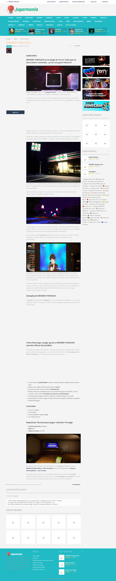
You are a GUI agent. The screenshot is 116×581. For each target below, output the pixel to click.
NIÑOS (89, 21)
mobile (29, 484)
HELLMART (58, 29)
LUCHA (60, 21)
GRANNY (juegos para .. (96, 164)
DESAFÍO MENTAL (13, 21)
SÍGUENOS (105, 2)
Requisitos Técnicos (38, 569)
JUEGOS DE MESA (49, 21)
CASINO (58, 18)
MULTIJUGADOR (78, 21)
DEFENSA (93, 18)
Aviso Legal (36, 556)
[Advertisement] (77, 9)
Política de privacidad (39, 567)
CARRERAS (49, 18)
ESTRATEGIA (37, 21)
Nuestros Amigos (38, 563)
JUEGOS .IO (11, 25)
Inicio (9, 39)
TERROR (30, 25)
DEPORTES (103, 18)
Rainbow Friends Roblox (34, 468)
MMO (68, 21)
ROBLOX (59, 25)
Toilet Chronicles (47, 468)
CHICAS (66, 18)
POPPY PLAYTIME (70, 570)
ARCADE (19, 18)
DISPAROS (26, 21)
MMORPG (21, 25)
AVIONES (39, 18)
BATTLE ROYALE (71, 25)
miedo (20, 484)
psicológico (35, 484)
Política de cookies (38, 565)
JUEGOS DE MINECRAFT (78, 2)
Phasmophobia (31, 470)
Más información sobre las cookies (43, 560)
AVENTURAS (29, 18)
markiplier (15, 484)
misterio (25, 484)
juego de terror (51, 92)
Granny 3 (72, 468)
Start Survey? (42, 470)
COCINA (84, 18)
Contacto (35, 558)
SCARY (39, 484)
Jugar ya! (15, 112)
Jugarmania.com (58, 579)
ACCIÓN (10, 18)
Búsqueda (94, 2)
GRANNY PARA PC (64, 2)
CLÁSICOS (76, 18)
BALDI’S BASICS (51, 2)
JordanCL (68, 479)
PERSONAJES (98, 21)
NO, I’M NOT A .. (99, 29)
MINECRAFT (49, 25)
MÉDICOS (40, 25)
